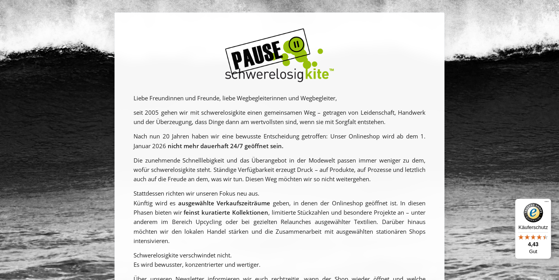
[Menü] (546, 203)
